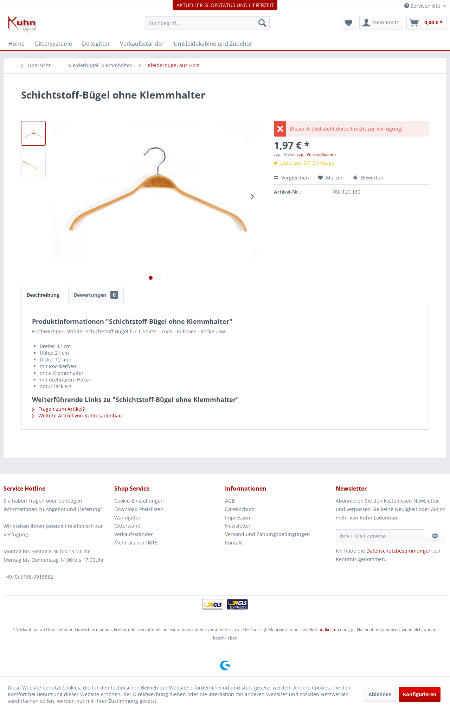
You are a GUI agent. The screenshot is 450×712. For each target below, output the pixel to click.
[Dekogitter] (96, 43)
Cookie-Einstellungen (139, 500)
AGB (230, 500)
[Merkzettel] (348, 23)
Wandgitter (127, 517)
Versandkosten (324, 629)
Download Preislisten (139, 509)
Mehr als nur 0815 (136, 542)
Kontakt (234, 542)
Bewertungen (96, 295)
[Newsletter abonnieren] (435, 536)
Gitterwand (127, 525)
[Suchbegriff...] (208, 23)
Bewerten (368, 177)
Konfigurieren (419, 694)
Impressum (238, 517)
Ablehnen (380, 694)
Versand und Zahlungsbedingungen (267, 534)
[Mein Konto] (381, 23)
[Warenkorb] (426, 23)
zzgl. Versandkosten (316, 154)
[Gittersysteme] (53, 43)
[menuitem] (208, 23)
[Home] (17, 43)
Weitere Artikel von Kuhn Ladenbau (77, 415)
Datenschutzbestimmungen (399, 550)
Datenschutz (240, 509)
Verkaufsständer (133, 534)
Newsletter (238, 525)
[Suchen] (262, 23)
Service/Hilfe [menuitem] (423, 5)
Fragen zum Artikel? (58, 408)
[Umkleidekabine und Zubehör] (213, 43)
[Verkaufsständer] (142, 43)
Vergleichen (291, 177)
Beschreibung (43, 294)
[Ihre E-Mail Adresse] (380, 536)
